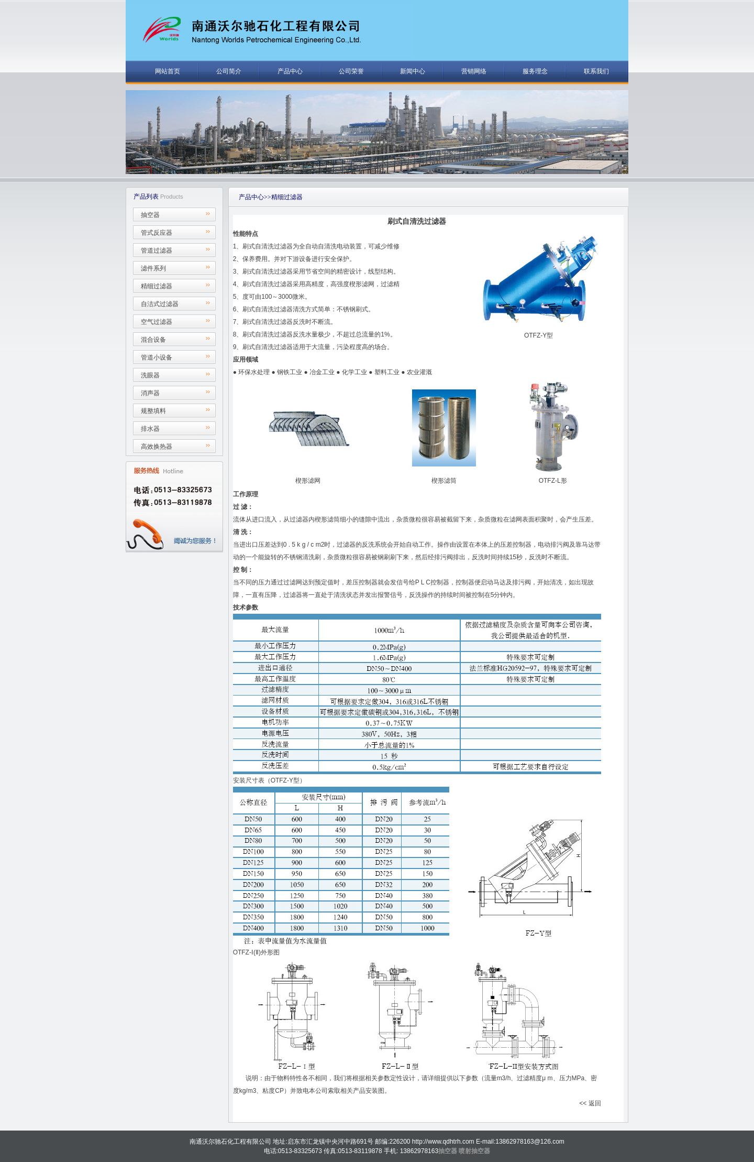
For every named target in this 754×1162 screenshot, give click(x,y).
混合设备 (153, 339)
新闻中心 (412, 71)
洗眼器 (150, 375)
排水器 (150, 428)
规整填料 (153, 411)
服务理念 (535, 71)
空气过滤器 (156, 321)
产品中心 (290, 71)
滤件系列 (153, 268)
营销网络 (473, 71)
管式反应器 (156, 232)
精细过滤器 (156, 286)
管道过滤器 (156, 250)
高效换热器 (156, 446)
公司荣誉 (351, 71)
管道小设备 (156, 357)
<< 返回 (590, 1103)
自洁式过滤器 (160, 304)
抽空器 (150, 215)
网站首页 (167, 71)
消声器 (150, 393)
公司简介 (228, 71)
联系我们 (596, 71)
